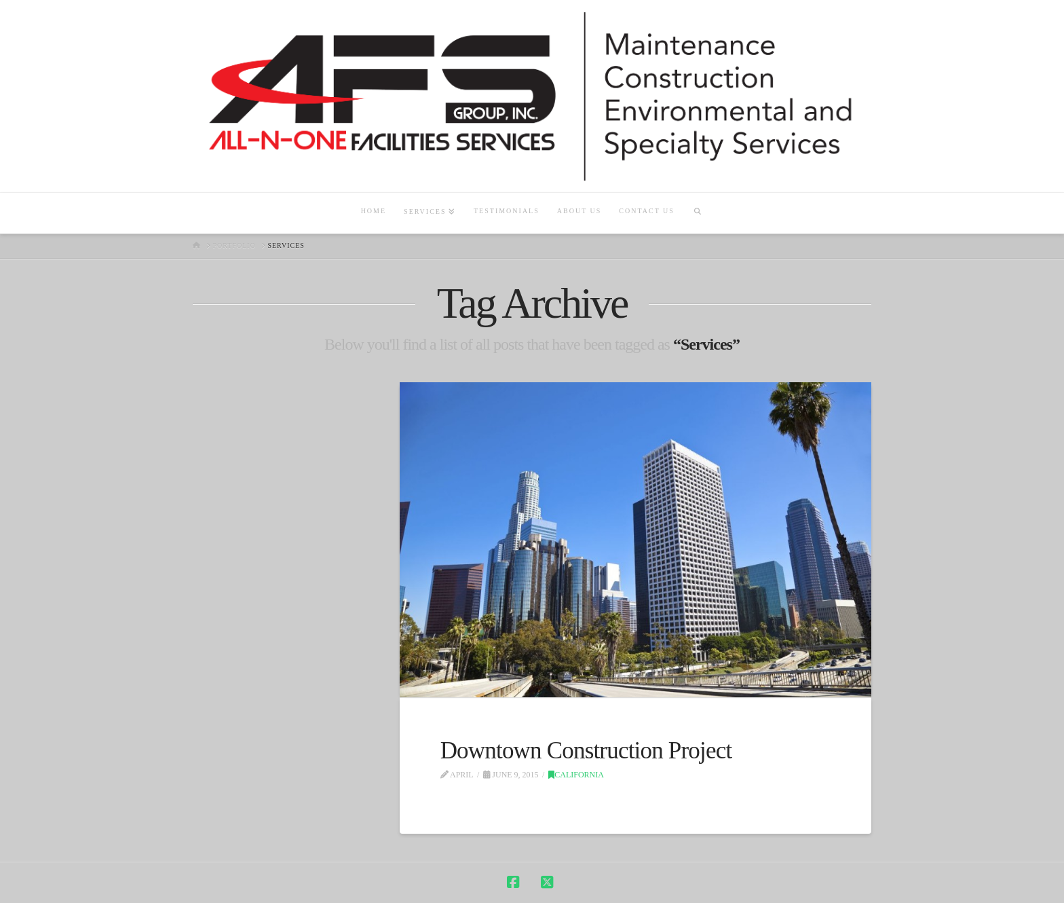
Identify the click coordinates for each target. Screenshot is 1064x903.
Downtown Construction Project (586, 750)
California (576, 774)
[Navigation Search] (698, 213)
